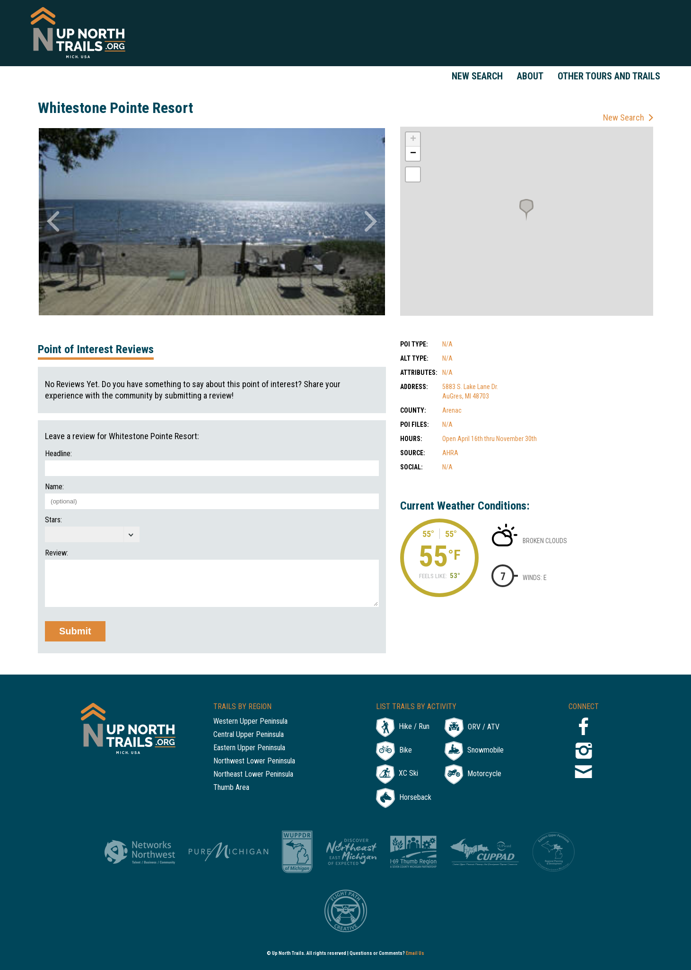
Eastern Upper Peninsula (249, 748)
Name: (54, 487)
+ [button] (413, 139)
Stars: (53, 520)
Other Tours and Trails (609, 76)
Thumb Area (231, 788)
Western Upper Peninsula (250, 722)
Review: (56, 553)
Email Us (415, 953)
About (530, 76)
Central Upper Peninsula (248, 735)
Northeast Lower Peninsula (253, 775)
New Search (477, 76)
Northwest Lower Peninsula (254, 761)
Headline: (58, 454)
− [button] (413, 154)
